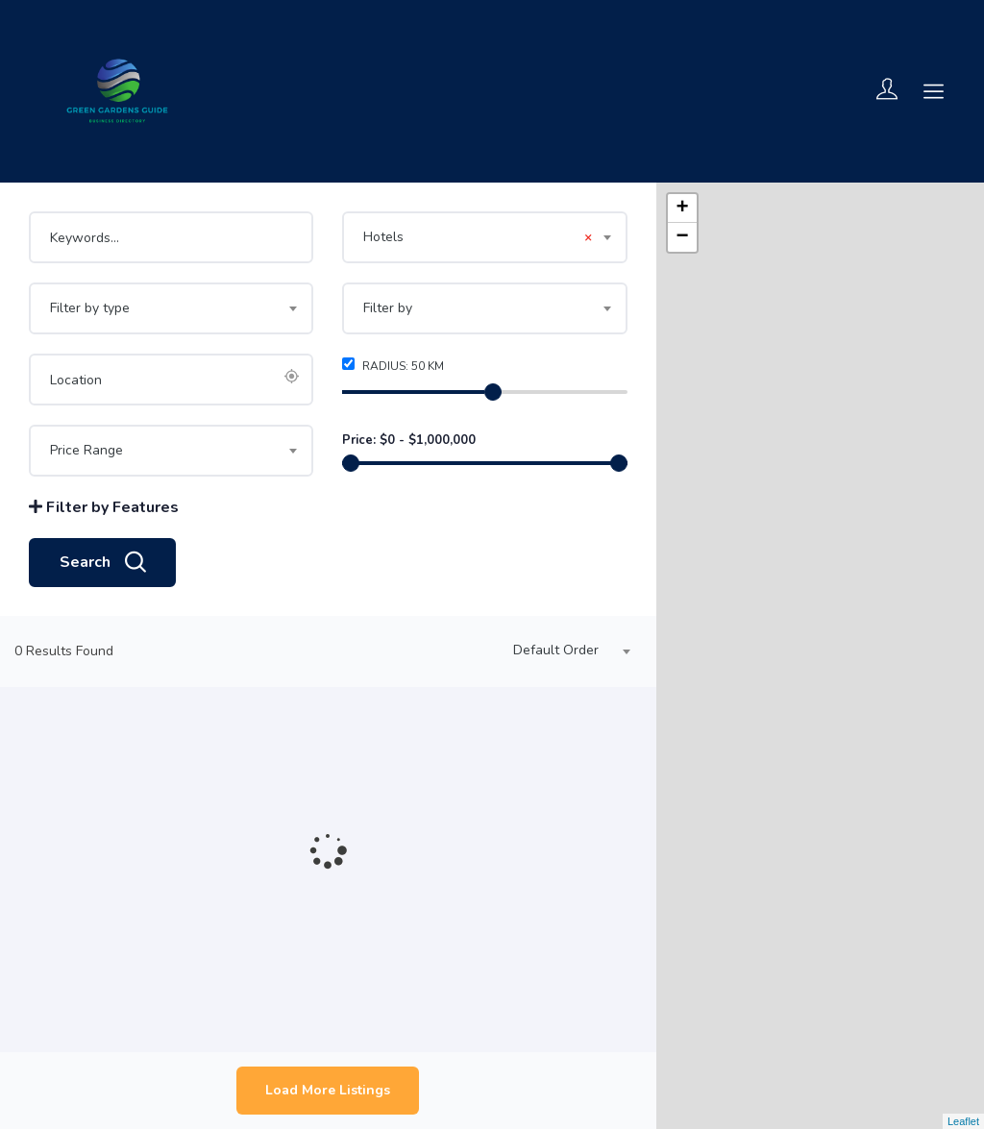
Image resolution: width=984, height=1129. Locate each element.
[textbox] (171, 308)
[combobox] (484, 237)
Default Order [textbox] (556, 650)
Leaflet (963, 1121)
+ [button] (682, 208)
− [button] (682, 237)
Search (102, 563)
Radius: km (393, 365)
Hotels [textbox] (477, 237)
